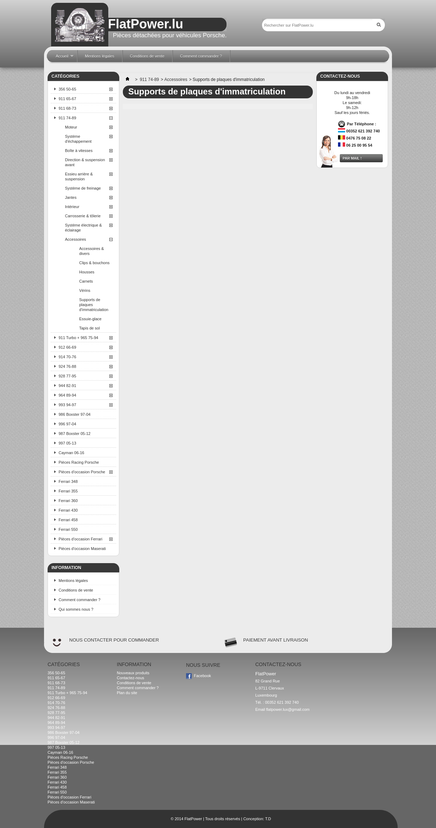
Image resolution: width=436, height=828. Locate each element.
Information (66, 567)
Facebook (202, 676)
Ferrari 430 (68, 510)
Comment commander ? (79, 600)
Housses (86, 272)
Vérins (84, 290)
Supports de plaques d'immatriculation (93, 305)
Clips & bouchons (94, 263)
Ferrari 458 (68, 520)
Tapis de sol (89, 328)
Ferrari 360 (68, 501)
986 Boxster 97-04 (75, 414)
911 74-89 (67, 118)
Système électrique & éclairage (83, 227)
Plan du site (127, 693)
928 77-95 (67, 376)
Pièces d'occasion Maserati (82, 548)
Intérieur (72, 207)
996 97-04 (67, 424)
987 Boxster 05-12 (75, 433)
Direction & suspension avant (85, 162)
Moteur (71, 127)
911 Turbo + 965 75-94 (78, 338)
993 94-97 (67, 405)
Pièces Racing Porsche (79, 462)
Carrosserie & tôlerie (82, 216)
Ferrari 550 (68, 529)
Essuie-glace (90, 319)
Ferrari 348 (68, 481)
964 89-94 (67, 395)
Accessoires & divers (91, 251)
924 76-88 (67, 366)
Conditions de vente (76, 590)
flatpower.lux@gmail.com (288, 709)
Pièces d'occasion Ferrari (80, 539)
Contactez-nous (130, 678)
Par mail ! (352, 158)
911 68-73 (67, 108)
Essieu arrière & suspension (79, 176)
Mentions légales (73, 580)
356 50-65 (67, 89)
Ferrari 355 (68, 491)
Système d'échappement (78, 138)
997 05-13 (67, 443)
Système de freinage (83, 188)
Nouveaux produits (133, 673)
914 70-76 (67, 357)
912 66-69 (67, 347)
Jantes (70, 197)
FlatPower (193, 819)
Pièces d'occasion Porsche (82, 472)
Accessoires (75, 239)
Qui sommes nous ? (76, 609)
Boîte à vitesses (79, 150)
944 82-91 (67, 385)
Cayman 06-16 (71, 453)
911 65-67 (67, 99)
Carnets (86, 281)
